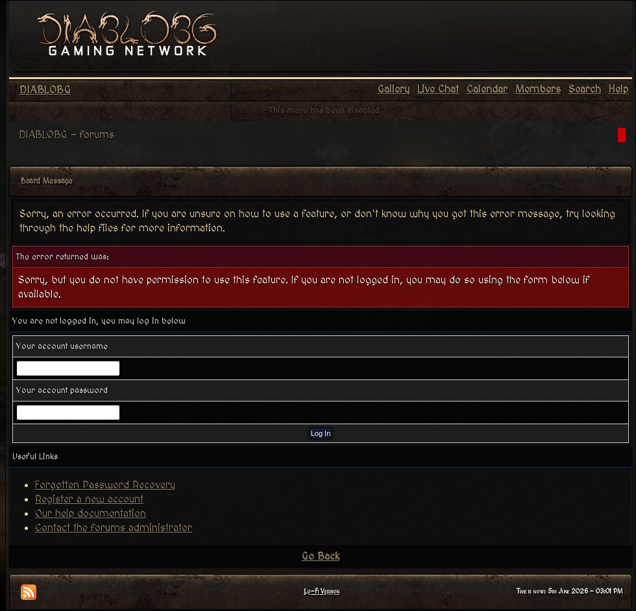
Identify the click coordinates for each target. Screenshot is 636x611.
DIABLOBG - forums (66, 135)
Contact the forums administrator (113, 528)
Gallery (394, 89)
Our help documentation (90, 514)
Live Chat (438, 89)
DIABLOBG (45, 90)
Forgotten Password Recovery (105, 485)
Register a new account (89, 499)
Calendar (487, 89)
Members (538, 89)
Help (618, 89)
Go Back (320, 556)
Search (585, 89)
